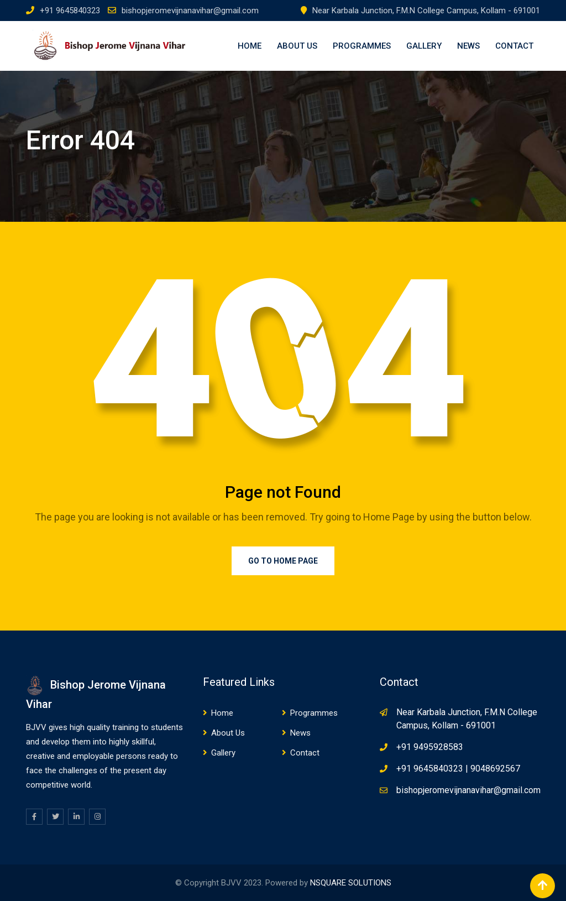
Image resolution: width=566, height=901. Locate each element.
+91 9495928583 (429, 747)
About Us (297, 46)
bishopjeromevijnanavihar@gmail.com (190, 10)
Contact (514, 46)
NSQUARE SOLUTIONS (350, 883)
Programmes (362, 46)
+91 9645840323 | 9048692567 (458, 768)
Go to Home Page (283, 560)
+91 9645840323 (70, 10)
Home (249, 46)
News (468, 46)
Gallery (424, 46)
